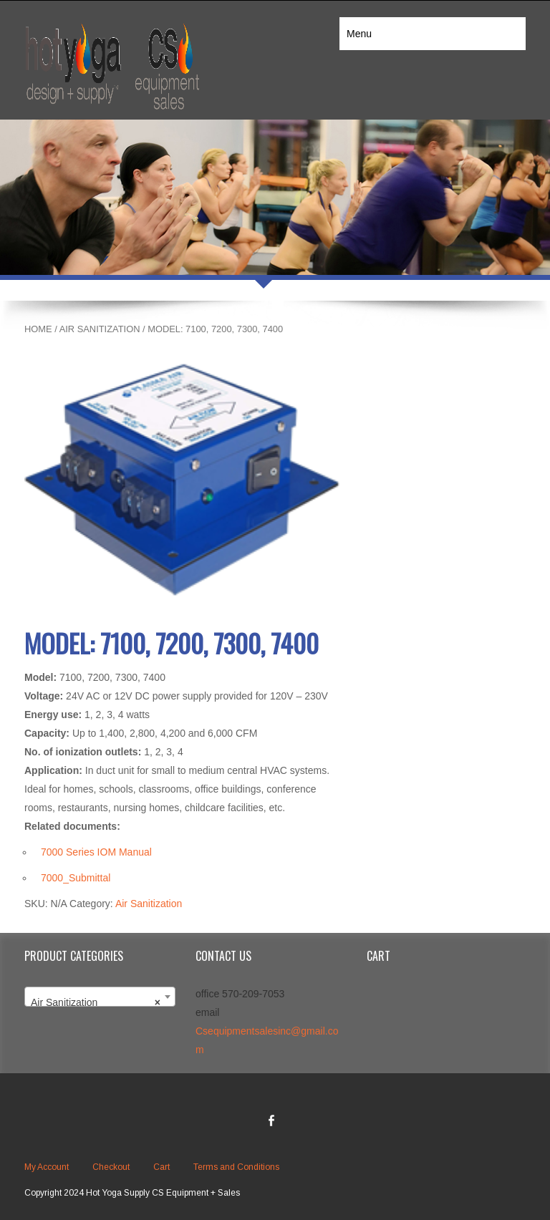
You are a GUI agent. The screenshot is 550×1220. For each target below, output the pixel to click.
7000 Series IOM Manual (96, 852)
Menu (359, 33)
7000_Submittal (75, 877)
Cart (161, 1167)
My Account (46, 1167)
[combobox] (99, 997)
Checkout (111, 1167)
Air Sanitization (99, 329)
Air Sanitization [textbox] (95, 1002)
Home (38, 329)
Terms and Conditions (236, 1167)
